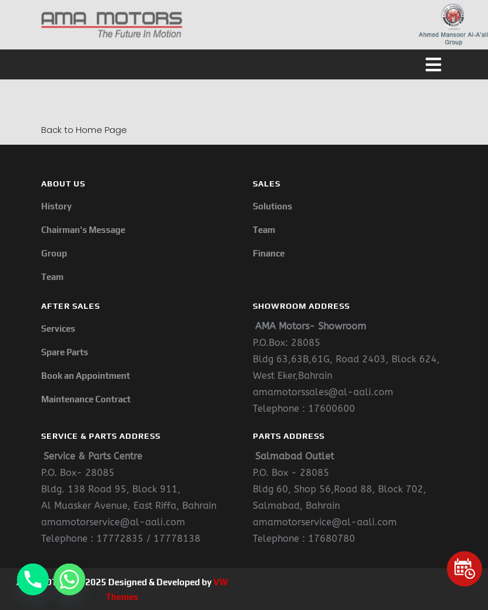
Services (58, 329)
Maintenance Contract (86, 399)
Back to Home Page (84, 130)
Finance (269, 253)
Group (54, 253)
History (56, 206)
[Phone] (33, 579)
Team (52, 277)
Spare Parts (64, 352)
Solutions (272, 206)
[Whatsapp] (69, 579)
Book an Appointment (85, 376)
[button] (244, 64)
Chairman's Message (83, 230)
